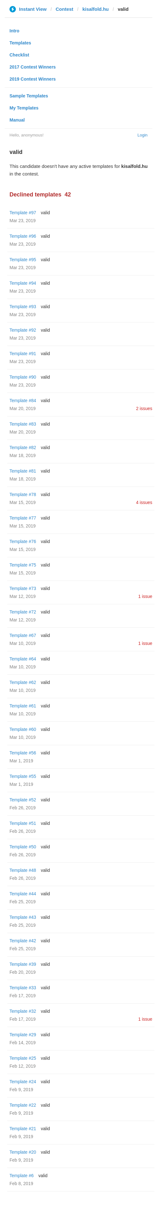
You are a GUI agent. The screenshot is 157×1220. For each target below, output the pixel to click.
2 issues (144, 408)
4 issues (144, 502)
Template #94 (22, 283)
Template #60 (22, 729)
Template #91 (22, 353)
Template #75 (22, 564)
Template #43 (22, 917)
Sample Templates (28, 95)
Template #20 (22, 1152)
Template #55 (22, 776)
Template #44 (22, 893)
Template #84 (22, 400)
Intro (14, 30)
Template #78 (22, 494)
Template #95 (22, 259)
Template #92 (22, 330)
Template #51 (22, 823)
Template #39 (22, 964)
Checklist (19, 54)
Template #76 (22, 541)
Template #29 (22, 1034)
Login (142, 135)
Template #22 (22, 1105)
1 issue (145, 596)
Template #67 (22, 635)
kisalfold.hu (95, 9)
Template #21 (22, 1128)
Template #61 (22, 705)
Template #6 (21, 1175)
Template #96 (22, 236)
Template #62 (22, 682)
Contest (64, 9)
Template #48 (22, 870)
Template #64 (22, 658)
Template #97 (22, 212)
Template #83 (22, 424)
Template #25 (22, 1058)
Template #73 (22, 588)
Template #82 (22, 447)
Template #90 (22, 377)
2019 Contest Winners (32, 79)
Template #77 (22, 517)
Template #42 (22, 940)
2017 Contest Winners (32, 67)
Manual (17, 120)
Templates (20, 42)
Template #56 (22, 752)
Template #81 (22, 471)
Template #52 (22, 799)
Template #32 (22, 1011)
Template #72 (22, 611)
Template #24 (22, 1081)
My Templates (24, 107)
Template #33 (22, 987)
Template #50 (22, 846)
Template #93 (22, 306)
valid (45, 212)
